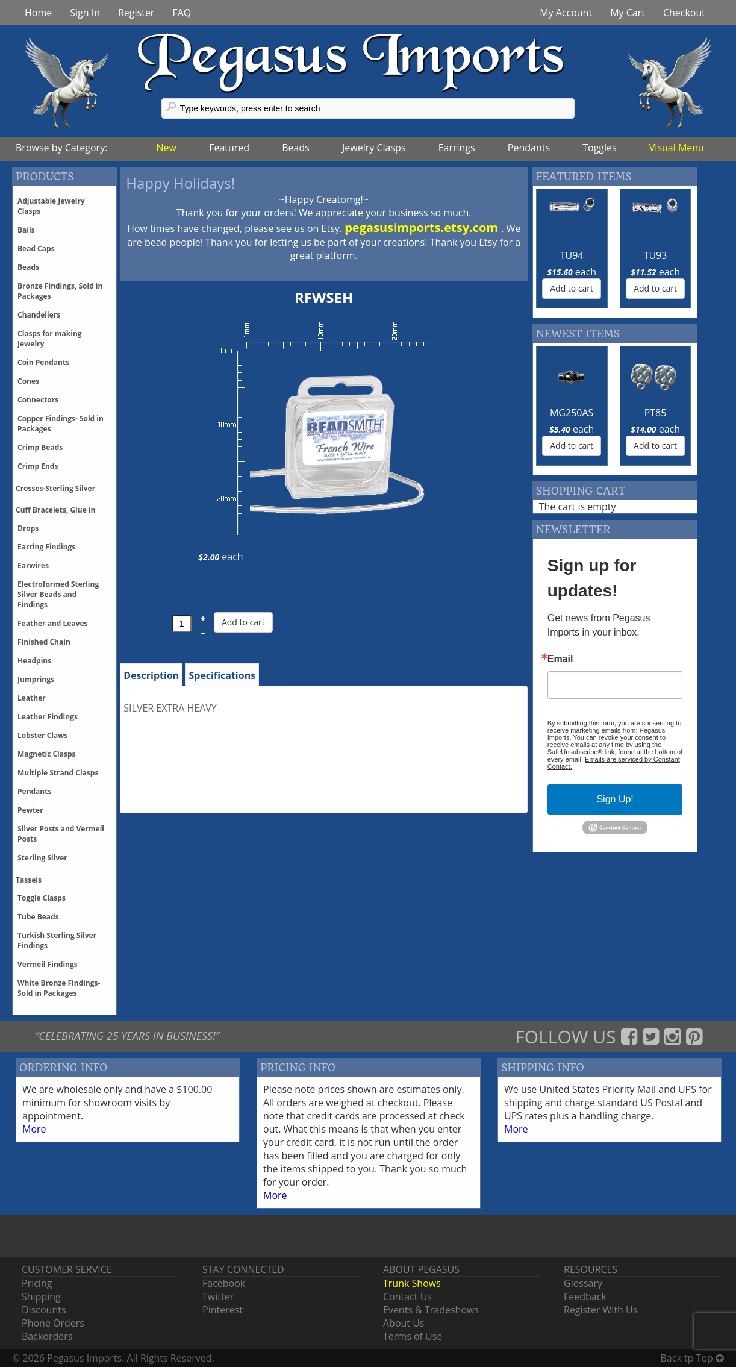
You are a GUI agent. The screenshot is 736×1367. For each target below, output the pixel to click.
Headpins (34, 660)
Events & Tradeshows (431, 1309)
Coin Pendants (43, 362)
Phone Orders (53, 1323)
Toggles (599, 147)
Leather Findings (47, 717)
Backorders (47, 1336)
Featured (229, 147)
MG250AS (571, 412)
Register (136, 12)
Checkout (684, 12)
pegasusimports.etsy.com (423, 227)
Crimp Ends (37, 466)
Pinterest (222, 1309)
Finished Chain (43, 642)
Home (38, 12)
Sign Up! (614, 799)
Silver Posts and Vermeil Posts (60, 834)
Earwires (33, 565)
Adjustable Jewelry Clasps (51, 206)
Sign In (85, 12)
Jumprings (35, 679)
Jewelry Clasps (373, 147)
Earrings (456, 147)
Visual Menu (676, 147)
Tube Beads (38, 917)
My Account (566, 12)
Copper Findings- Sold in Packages (60, 423)
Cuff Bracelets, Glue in (55, 510)
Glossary (583, 1283)
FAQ (181, 12)
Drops (28, 528)
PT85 (655, 412)
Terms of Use (412, 1336)
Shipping (41, 1296)
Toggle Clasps (41, 898)
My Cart (627, 12)
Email (560, 659)
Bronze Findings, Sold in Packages (59, 291)
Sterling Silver (42, 857)
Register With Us (600, 1309)
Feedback (585, 1296)
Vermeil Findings (47, 964)
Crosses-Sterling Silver (55, 488)
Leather (31, 698)
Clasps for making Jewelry (49, 338)
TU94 (572, 255)
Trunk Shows (412, 1283)
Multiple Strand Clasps (57, 773)
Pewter (30, 810)
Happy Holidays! (180, 183)
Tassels (29, 880)
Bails (26, 230)
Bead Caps (36, 248)
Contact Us (407, 1296)
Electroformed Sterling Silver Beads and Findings (58, 594)
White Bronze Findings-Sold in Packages (58, 988)
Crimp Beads (40, 447)
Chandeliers (38, 315)
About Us (404, 1323)
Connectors (37, 400)
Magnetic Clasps (46, 754)
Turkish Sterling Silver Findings (56, 940)
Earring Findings (46, 547)
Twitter (218, 1296)
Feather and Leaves (52, 623)
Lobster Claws (42, 735)
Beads (296, 147)
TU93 (655, 255)
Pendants (529, 147)
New (166, 147)
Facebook (223, 1283)
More (34, 1129)
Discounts (44, 1309)
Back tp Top (692, 1358)
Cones (28, 381)
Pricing (37, 1283)
